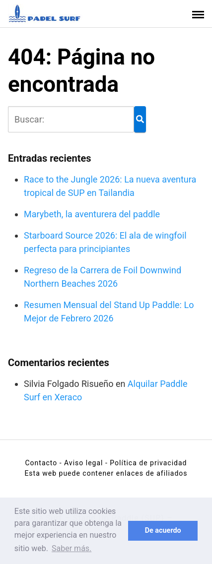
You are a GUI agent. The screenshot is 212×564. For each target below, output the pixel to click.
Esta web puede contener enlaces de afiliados (105, 473)
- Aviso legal (81, 463)
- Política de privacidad (146, 463)
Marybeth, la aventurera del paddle (92, 214)
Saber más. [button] (71, 548)
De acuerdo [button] (163, 530)
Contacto (41, 463)
